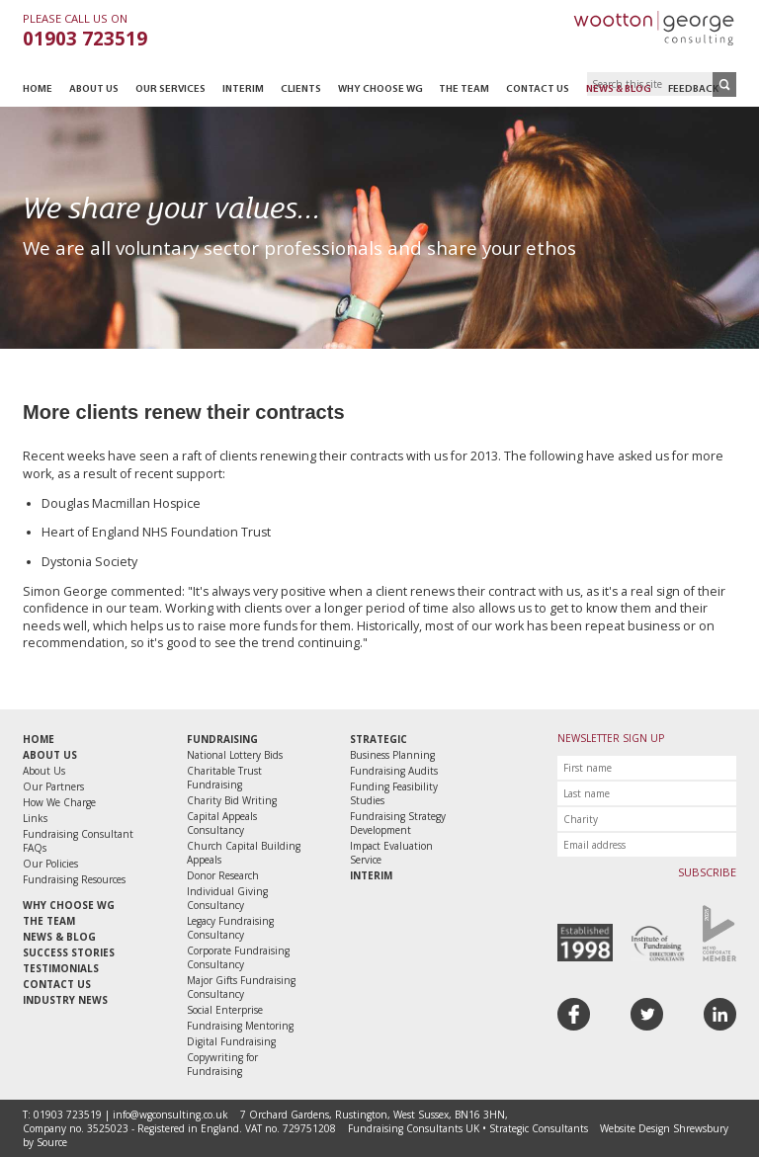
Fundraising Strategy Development (398, 823)
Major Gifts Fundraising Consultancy (241, 987)
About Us (94, 89)
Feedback (693, 89)
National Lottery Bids (235, 755)
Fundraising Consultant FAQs (78, 841)
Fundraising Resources (74, 879)
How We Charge (59, 802)
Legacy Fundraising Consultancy (230, 928)
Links (35, 818)
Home (37, 89)
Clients (301, 89)
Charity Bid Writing (232, 800)
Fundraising (222, 739)
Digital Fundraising (231, 1041)
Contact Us (537, 89)
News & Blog (618, 89)
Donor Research (223, 875)
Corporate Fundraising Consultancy (238, 957)
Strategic (378, 739)
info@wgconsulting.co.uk (170, 1114)
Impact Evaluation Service (391, 853)
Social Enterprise (225, 1010)
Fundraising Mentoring (240, 1026)
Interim (243, 89)
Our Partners (53, 786)
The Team (464, 89)
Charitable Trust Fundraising (224, 777)
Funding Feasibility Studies (394, 793)
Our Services (170, 89)
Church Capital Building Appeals (243, 853)
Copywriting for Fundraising (222, 1064)
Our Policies (50, 863)
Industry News (65, 1000)
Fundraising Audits (394, 771)
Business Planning (392, 755)
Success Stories (69, 952)
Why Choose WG (380, 89)
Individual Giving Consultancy (227, 898)
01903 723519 (85, 38)
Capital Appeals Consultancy (222, 823)
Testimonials (61, 968)
